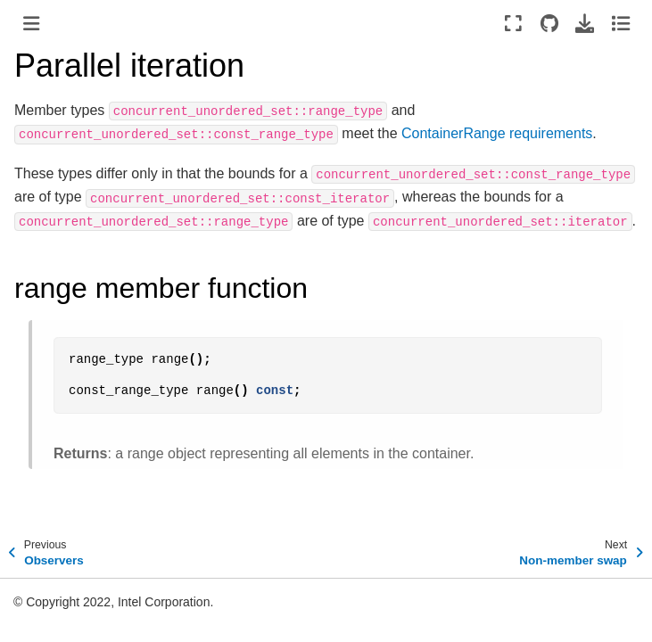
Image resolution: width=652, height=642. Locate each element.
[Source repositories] (548, 23)
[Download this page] (584, 23)
